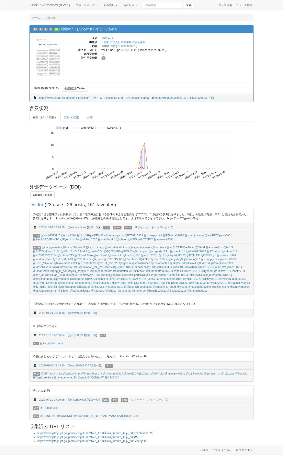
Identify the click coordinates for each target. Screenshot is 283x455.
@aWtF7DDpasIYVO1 (218, 235)
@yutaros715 (65, 255)
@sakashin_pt (71, 373)
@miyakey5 (175, 259)
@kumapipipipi (153, 235)
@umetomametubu (65, 377)
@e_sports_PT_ (159, 251)
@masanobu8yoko (199, 286)
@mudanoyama (114, 235)
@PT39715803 (133, 235)
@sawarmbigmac (140, 247)
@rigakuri (125, 263)
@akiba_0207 (88, 239)
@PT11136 (193, 255)
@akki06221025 (196, 251)
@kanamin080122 (171, 278)
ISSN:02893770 (126, 46)
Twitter (74, 88)
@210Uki (45, 415)
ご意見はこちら (222, 450)
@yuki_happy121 (78, 271)
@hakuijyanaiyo (111, 275)
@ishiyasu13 (210, 278)
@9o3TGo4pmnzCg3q (46, 251)
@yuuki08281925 (128, 415)
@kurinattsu (120, 271)
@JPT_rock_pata (51, 373)
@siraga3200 (197, 282)
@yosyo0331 (75, 312)
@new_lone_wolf (122, 282)
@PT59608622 (87, 263)
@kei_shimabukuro (117, 247)
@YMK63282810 (216, 282)
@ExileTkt (203, 263)
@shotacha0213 (197, 290)
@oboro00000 (228, 259)
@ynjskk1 (51, 282)
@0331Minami (82, 259)
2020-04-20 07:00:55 (52, 399)
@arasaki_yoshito (239, 282)
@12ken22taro (84, 255)
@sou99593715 (50, 235)
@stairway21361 (90, 275)
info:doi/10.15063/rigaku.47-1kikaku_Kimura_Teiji (183, 97)
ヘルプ (204, 450)
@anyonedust (214, 247)
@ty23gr (181, 286)
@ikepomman (83, 282)
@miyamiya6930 (175, 373)
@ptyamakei (61, 278)
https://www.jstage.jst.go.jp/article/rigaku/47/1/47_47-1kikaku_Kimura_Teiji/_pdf (85, 437)
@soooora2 (76, 278)
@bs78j (227, 275)
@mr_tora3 (100, 255)
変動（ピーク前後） (45, 117)
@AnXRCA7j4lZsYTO (46, 239)
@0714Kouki (126, 267)
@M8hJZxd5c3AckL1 (74, 251)
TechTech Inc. (244, 450)
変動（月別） (72, 117)
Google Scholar (42, 194)
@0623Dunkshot (95, 278)
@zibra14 (163, 267)
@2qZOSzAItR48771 (119, 278)
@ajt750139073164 (45, 255)
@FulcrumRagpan (64, 286)
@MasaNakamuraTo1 (46, 267)
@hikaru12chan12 (157, 275)
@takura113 (229, 251)
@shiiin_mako (220, 286)
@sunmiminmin (194, 235)
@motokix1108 (69, 267)
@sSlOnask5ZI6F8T (140, 239)
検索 (188, 5)
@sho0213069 (179, 282)
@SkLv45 (39, 282)
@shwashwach (141, 263)
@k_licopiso (140, 251)
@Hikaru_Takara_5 (73, 247)
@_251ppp (227, 373)
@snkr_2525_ (149, 255)
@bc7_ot (38, 275)
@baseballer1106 (145, 267)
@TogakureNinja (43, 377)
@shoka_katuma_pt (118, 290)
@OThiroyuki (194, 275)
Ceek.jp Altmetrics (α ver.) (49, 5)
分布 (90, 117)
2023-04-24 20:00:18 (52, 312)
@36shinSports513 (133, 275)
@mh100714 (234, 267)
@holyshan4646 (42, 278)
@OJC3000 (112, 377)
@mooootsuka (143, 286)
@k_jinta (97, 259)
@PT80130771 (192, 278)
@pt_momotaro (212, 275)
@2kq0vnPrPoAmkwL (183, 263)
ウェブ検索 (225, 5)
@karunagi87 (192, 259)
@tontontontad (160, 263)
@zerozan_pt (212, 373)
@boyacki (241, 373)
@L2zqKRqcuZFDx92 (90, 235)
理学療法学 (108, 46)
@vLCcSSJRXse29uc (180, 247)
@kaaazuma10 (114, 286)
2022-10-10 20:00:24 (52, 335)
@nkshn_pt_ (87, 415)
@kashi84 (191, 267)
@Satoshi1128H (63, 259)
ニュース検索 (244, 5)
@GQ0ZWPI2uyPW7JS (117, 251)
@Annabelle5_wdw (51, 343)
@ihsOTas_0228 (54, 275)
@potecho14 (177, 251)
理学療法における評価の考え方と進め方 (89, 29)
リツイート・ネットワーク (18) (154, 227)
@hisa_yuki (115, 255)
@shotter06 (138, 290)
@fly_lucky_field (42, 286)
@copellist (177, 271)
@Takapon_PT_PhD (91, 267)
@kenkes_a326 (226, 255)
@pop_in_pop (58, 271)
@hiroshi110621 (156, 290)
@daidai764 (95, 251)
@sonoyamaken (239, 286)
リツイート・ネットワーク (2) (149, 399)
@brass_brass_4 (91, 373)
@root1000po (159, 259)
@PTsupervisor (76, 399)
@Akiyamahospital (65, 263)
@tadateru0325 (160, 271)
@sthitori (121, 239)
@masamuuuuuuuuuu (232, 278)
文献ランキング (87, 5)
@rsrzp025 (72, 275)
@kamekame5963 (222, 263)
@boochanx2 (66, 282)
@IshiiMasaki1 (107, 239)
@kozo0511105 (177, 290)
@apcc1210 (68, 235)
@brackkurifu (177, 275)
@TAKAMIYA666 (105, 415)
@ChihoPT (97, 377)
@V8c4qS (111, 267)
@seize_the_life (160, 282)
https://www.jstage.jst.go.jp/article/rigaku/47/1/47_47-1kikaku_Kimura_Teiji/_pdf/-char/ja (90, 441)
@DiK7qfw (157, 373)
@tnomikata (158, 247)
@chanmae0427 (113, 373)
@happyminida (51, 247)
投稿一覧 (93, 227)
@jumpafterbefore (101, 271)
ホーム (36, 17)
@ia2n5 (228, 247)
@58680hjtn (208, 255)
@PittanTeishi (41, 271)
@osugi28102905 (78, 365)
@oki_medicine (76, 227)
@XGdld (199, 247)
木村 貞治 (107, 38)
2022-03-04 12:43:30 (52, 365)
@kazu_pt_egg (94, 247)
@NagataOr (98, 290)
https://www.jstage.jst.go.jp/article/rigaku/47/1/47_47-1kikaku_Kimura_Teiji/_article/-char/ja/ (94, 97)
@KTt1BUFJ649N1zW (212, 267)
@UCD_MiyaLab (43, 263)
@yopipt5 (84, 377)
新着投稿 (130, 5)
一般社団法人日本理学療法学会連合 (123, 42)
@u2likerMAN (194, 373)
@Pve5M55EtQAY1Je (136, 259)
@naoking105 (131, 255)
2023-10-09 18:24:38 (52, 227)
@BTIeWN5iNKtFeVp (65, 415)
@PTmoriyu (214, 251)
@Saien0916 (141, 282)
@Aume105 (177, 267)
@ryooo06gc (209, 271)
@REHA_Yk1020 (173, 235)
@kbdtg (129, 286)
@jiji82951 (97, 286)
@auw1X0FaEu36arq (137, 373)
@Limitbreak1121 (139, 271)
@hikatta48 (83, 286)
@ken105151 (192, 271)
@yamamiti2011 (164, 239)
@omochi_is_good (164, 286)
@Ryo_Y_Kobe (69, 239)
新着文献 (110, 5)
